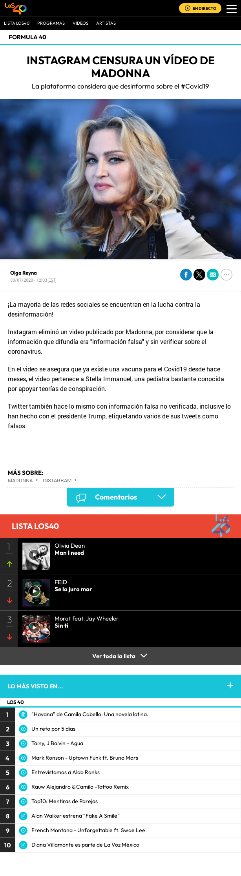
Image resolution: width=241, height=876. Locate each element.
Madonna (20, 480)
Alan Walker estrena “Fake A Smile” (75, 815)
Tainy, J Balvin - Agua (57, 743)
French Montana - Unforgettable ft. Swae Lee (88, 830)
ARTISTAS (106, 23)
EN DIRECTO (204, 8)
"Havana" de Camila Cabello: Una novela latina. (89, 714)
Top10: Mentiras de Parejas (64, 801)
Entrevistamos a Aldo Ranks (65, 772)
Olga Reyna (23, 273)
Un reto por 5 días (53, 728)
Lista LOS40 (16, 23)
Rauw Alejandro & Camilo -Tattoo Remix (80, 786)
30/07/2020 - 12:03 (33, 280)
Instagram (57, 480)
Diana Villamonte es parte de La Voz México (85, 844)
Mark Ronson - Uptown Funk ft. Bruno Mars (84, 757)
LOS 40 (15, 702)
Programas (51, 23)
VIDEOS (80, 23)
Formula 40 (27, 37)
